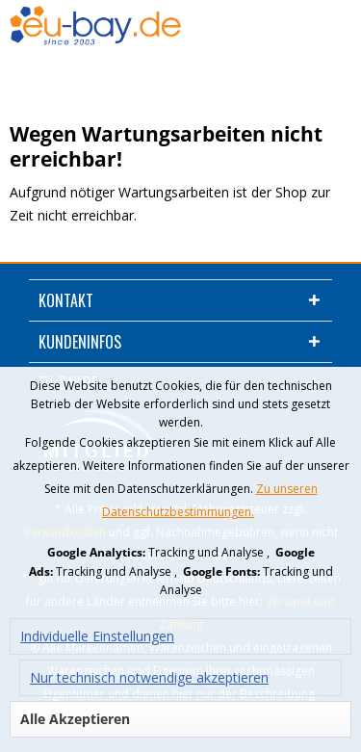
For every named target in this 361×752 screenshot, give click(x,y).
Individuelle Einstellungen (97, 636)
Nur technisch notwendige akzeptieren (149, 677)
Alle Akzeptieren (75, 719)
